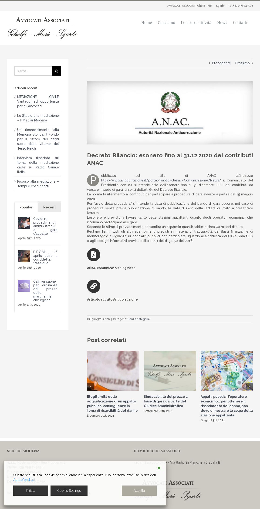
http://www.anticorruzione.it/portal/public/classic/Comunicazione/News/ (161, 180)
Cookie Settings (69, 490)
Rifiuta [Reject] (30, 490)
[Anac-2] (170, 112)
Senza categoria (139, 319)
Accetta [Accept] (139, 490)
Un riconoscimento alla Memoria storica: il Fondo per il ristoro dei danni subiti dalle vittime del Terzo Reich (38, 139)
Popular (26, 207)
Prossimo (242, 63)
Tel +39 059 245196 (240, 5)
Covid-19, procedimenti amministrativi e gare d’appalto (45, 226)
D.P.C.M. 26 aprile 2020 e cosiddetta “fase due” (45, 257)
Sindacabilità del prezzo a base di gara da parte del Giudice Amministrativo (166, 401)
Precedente (221, 63)
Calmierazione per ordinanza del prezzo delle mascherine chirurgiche (45, 291)
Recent (49, 207)
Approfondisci (24, 480)
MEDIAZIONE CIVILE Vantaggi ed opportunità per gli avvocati (38, 101)
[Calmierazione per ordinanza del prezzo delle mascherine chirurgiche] (24, 282)
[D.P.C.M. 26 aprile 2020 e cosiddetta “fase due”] (24, 252)
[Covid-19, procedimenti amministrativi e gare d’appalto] (24, 219)
